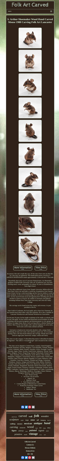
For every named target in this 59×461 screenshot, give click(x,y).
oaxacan (22, 428)
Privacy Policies (30, 448)
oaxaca (19, 424)
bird (40, 428)
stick (47, 431)
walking (12, 424)
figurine (49, 420)
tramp (44, 428)
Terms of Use (30, 451)
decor (40, 434)
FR (32, 454)
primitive (18, 434)
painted (33, 430)
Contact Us (30, 445)
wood (30, 427)
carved (23, 416)
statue (32, 420)
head (37, 428)
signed (41, 430)
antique (38, 423)
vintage (33, 433)
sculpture (14, 419)
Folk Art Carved (30, 441)
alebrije (21, 431)
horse (27, 431)
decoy (48, 428)
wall (30, 416)
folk (36, 416)
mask (25, 434)
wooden (45, 416)
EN (28, 454)
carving (14, 427)
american (14, 417)
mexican (28, 423)
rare (45, 434)
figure (14, 431)
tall (38, 420)
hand (47, 423)
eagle (22, 420)
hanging (43, 420)
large (27, 420)
